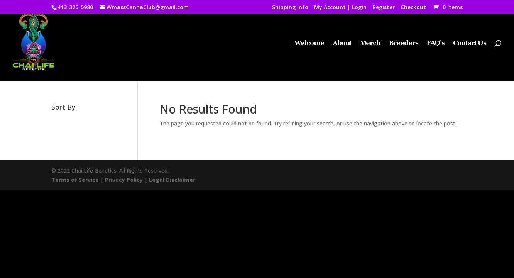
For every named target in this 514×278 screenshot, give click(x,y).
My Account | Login (340, 8)
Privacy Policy (124, 179)
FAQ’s (436, 43)
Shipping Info (290, 8)
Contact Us (469, 43)
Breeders (403, 43)
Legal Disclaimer (172, 179)
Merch (370, 43)
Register (383, 8)
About (342, 43)
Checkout (413, 8)
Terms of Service (75, 179)
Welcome (309, 43)
